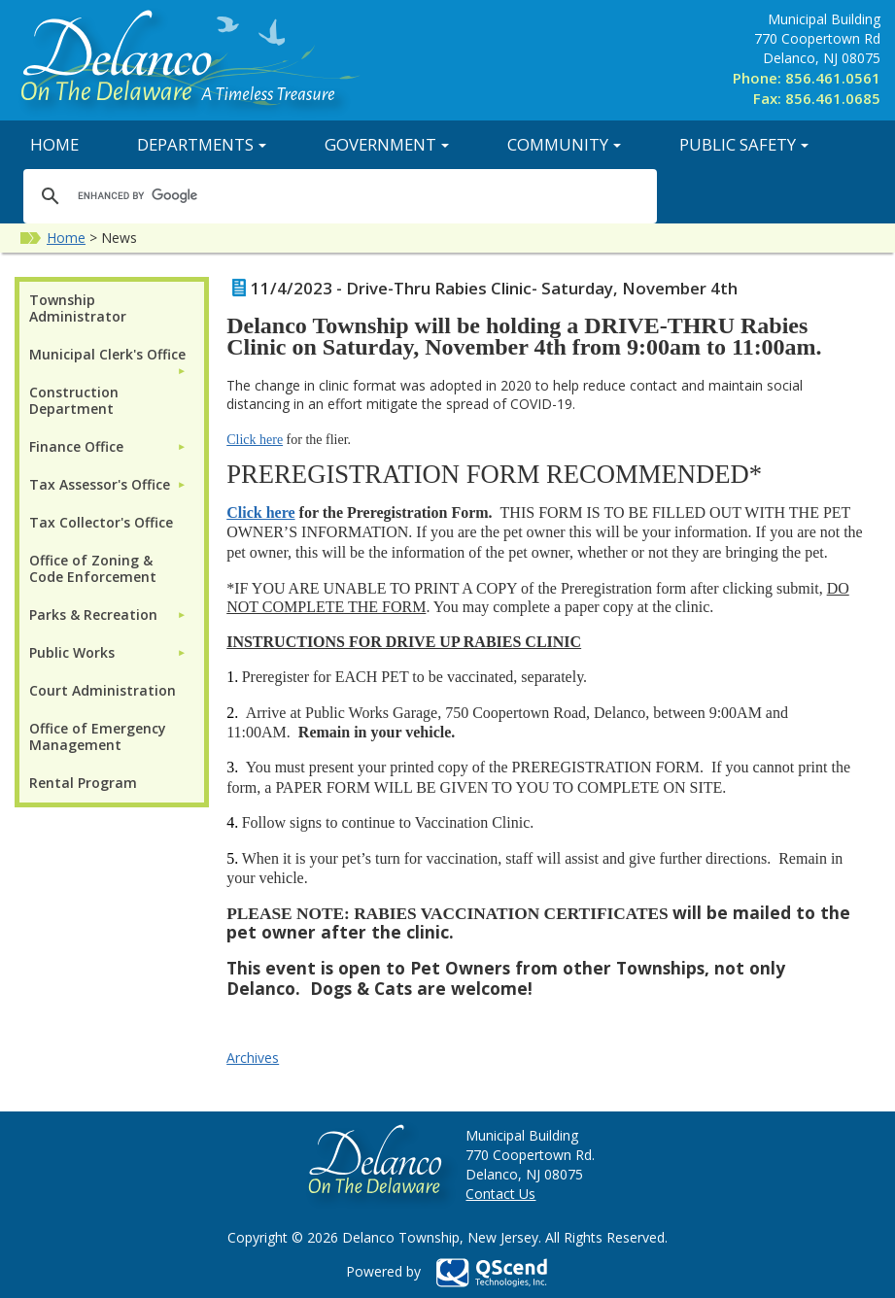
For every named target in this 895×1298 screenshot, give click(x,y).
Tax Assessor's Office (99, 484)
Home (54, 144)
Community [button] (564, 144)
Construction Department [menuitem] (74, 400)
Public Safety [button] (744, 144)
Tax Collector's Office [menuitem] (101, 522)
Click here (254, 439)
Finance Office (76, 446)
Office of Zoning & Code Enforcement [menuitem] (92, 568)
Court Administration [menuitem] (102, 690)
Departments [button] (201, 144)
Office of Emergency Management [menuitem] (97, 736)
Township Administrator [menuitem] (77, 307)
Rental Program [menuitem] (83, 782)
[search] (337, 196)
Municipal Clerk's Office (107, 354)
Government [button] (387, 144)
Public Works (72, 652)
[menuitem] (107, 354)
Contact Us (500, 1193)
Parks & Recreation (93, 614)
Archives (252, 1057)
